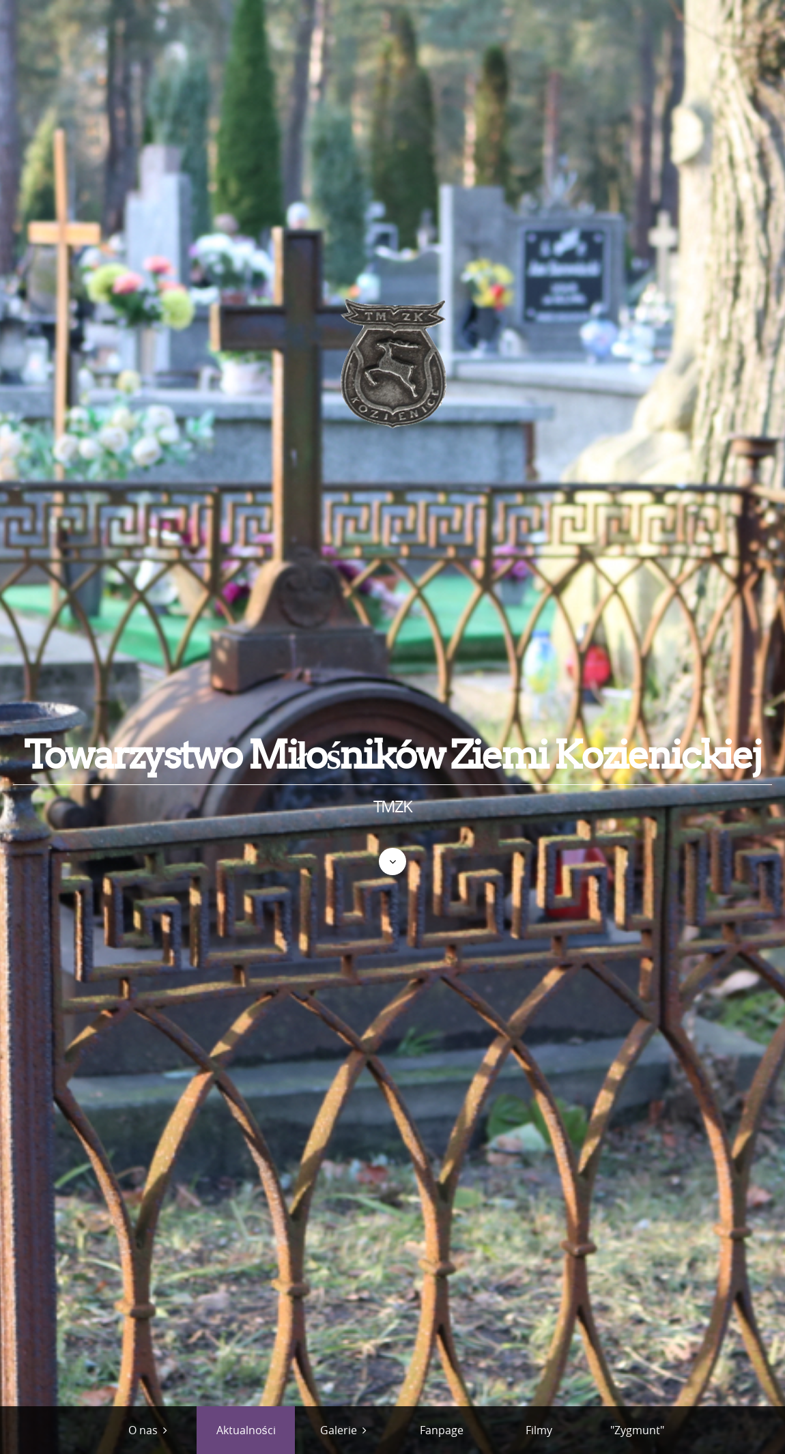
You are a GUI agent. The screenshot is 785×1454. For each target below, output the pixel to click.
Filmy (539, 1430)
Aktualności (246, 1430)
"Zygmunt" (637, 1430)
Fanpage (441, 1430)
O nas (143, 1430)
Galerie (338, 1430)
